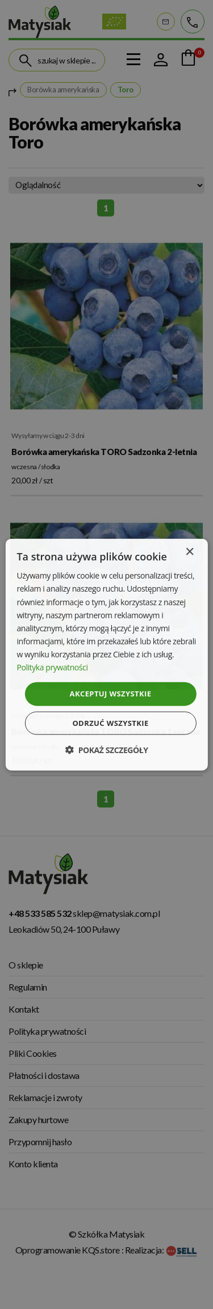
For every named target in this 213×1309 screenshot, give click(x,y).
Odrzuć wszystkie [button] (110, 722)
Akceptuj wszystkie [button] (111, 693)
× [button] (189, 552)
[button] (106, 749)
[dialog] (106, 655)
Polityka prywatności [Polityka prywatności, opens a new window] (51, 667)
